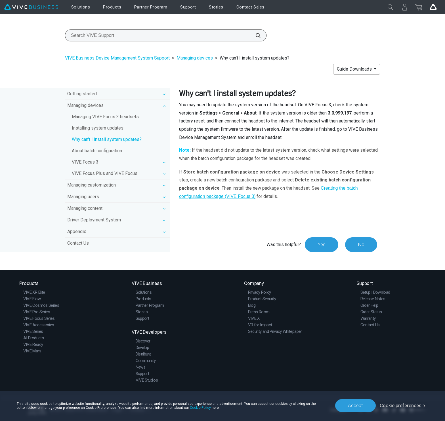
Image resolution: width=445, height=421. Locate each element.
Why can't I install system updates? (107, 139)
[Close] (390, 7)
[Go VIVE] (433, 7)
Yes (322, 244)
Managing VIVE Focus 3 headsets (105, 116)
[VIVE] (31, 7)
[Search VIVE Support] (255, 35)
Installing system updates (97, 128)
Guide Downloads (355, 69)
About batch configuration (97, 150)
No (361, 244)
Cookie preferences (400, 405)
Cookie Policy (200, 407)
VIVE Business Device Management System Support (117, 58)
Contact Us (78, 243)
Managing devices (195, 58)
